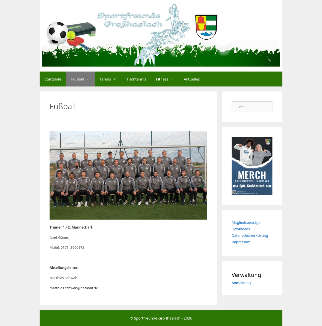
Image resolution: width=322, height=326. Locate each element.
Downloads (241, 229)
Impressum (241, 242)
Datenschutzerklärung (250, 235)
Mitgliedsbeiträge (246, 222)
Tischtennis (136, 79)
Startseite (53, 79)
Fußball (83, 79)
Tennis (110, 79)
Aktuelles (192, 79)
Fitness (167, 79)
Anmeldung (241, 282)
